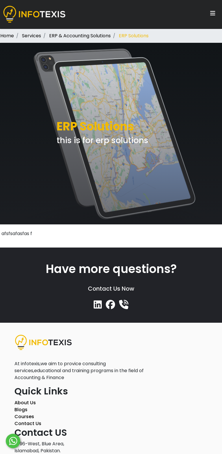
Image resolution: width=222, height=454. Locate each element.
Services (31, 35)
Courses (24, 416)
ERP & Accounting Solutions (80, 35)
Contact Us (27, 423)
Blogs (20, 409)
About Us (25, 402)
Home (7, 35)
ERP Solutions (134, 35)
